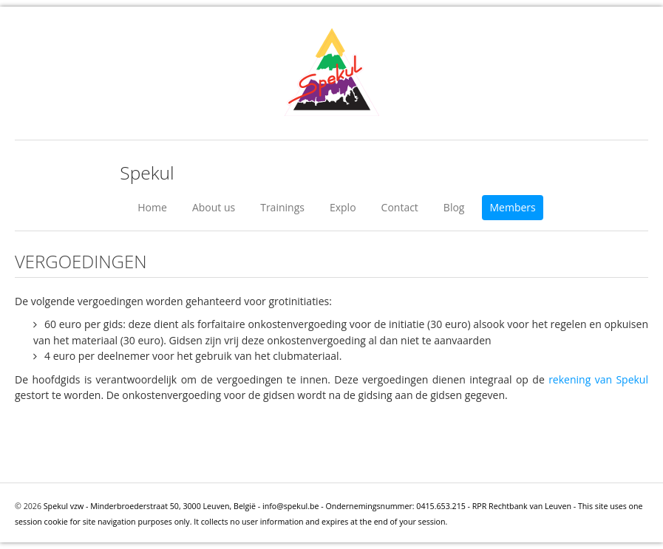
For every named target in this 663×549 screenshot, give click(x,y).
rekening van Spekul (598, 379)
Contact (399, 207)
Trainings (282, 207)
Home (152, 207)
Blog (454, 207)
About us (213, 207)
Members (512, 207)
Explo (343, 207)
